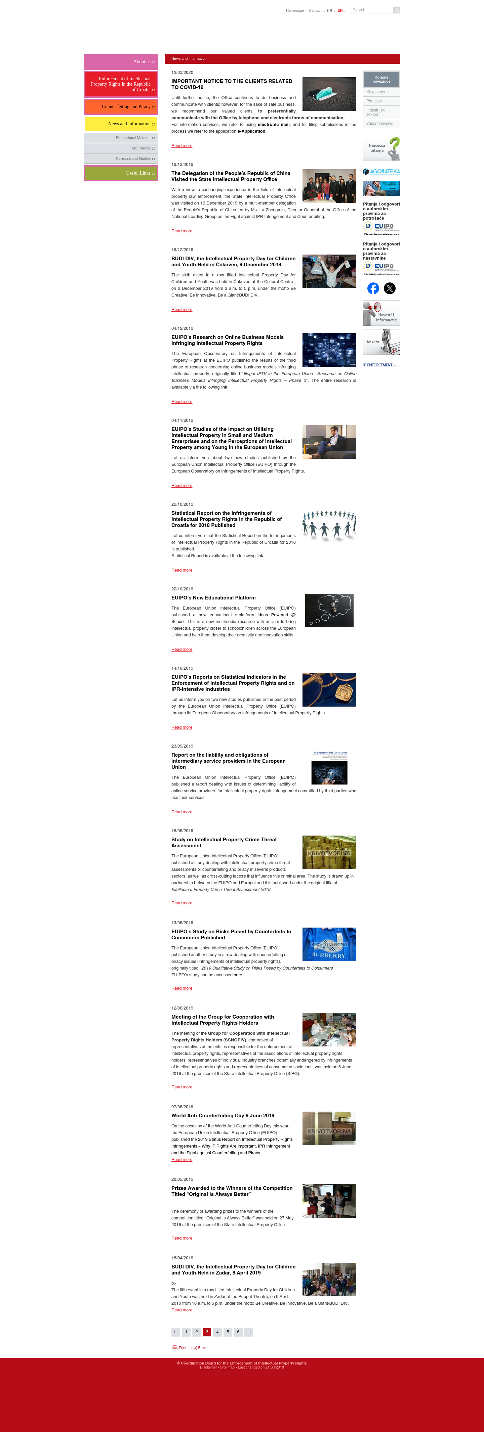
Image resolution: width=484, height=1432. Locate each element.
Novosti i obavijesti (381, 313)
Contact (315, 10)
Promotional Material (133, 137)
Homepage (295, 10)
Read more (181, 146)
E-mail (203, 1348)
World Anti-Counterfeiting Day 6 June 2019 (222, 1115)
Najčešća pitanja (381, 148)
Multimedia (141, 148)
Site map (227, 1367)
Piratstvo (374, 101)
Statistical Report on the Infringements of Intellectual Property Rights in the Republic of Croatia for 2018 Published (226, 519)
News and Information (189, 58)
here (238, 975)
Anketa (381, 342)
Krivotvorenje (378, 92)
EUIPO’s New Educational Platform (213, 597)
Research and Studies (133, 158)
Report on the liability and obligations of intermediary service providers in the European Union (228, 761)
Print (182, 1348)
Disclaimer (208, 1367)
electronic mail (274, 125)
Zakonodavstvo (379, 124)
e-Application (252, 131)
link (224, 387)
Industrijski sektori (376, 112)
